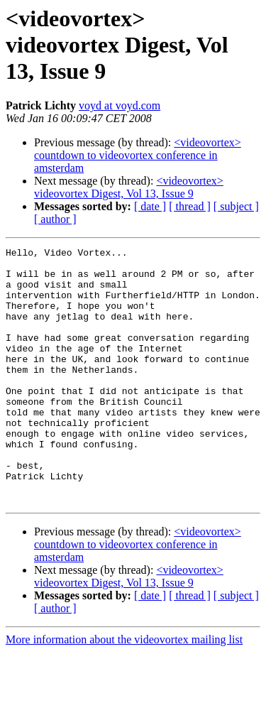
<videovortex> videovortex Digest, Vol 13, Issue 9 (128, 187)
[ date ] (150, 206)
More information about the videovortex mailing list (124, 691)
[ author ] (55, 219)
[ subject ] (236, 206)
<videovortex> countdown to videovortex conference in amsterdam (137, 155)
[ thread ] (190, 206)
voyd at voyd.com (119, 105)
